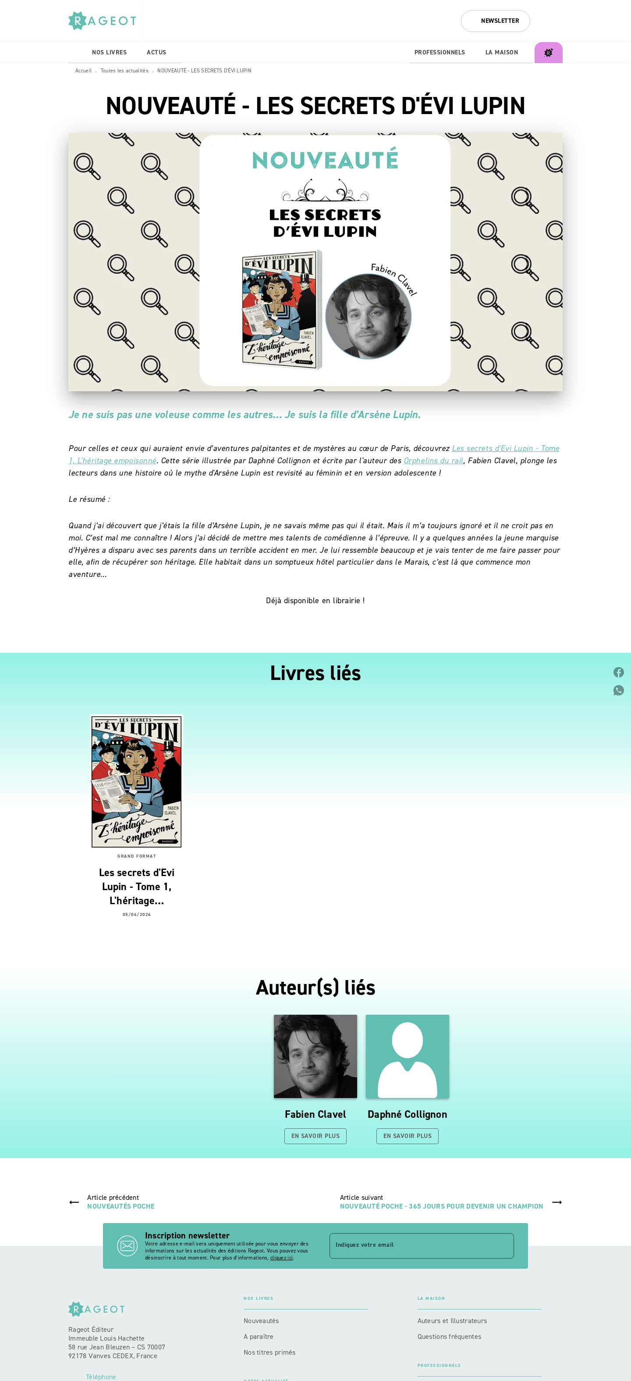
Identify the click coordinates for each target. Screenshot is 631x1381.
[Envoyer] (503, 1245)
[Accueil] (105, 21)
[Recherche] (552, 21)
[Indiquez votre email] (411, 1246)
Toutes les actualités (125, 70)
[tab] (77, 52)
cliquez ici (281, 1257)
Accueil (83, 70)
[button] (495, 21)
